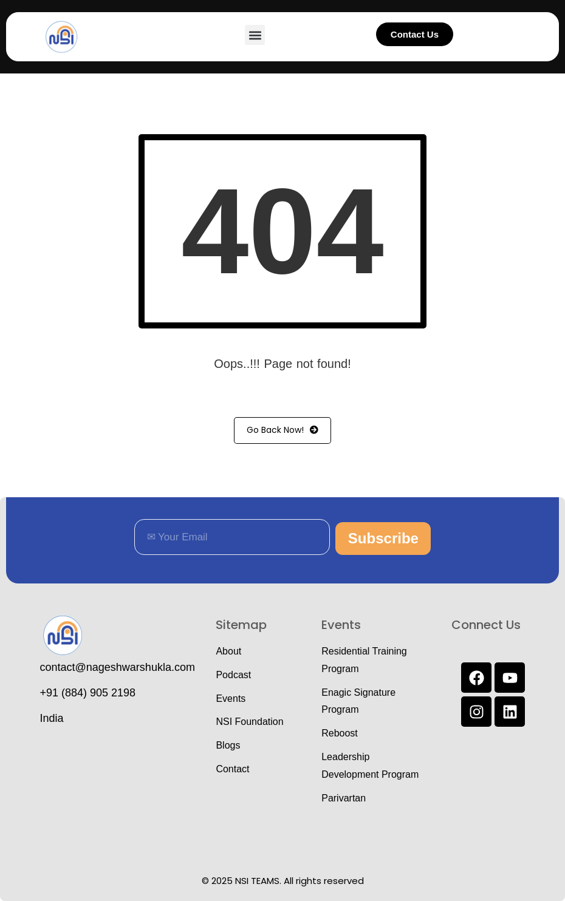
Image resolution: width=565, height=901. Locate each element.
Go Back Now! (282, 430)
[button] (255, 35)
